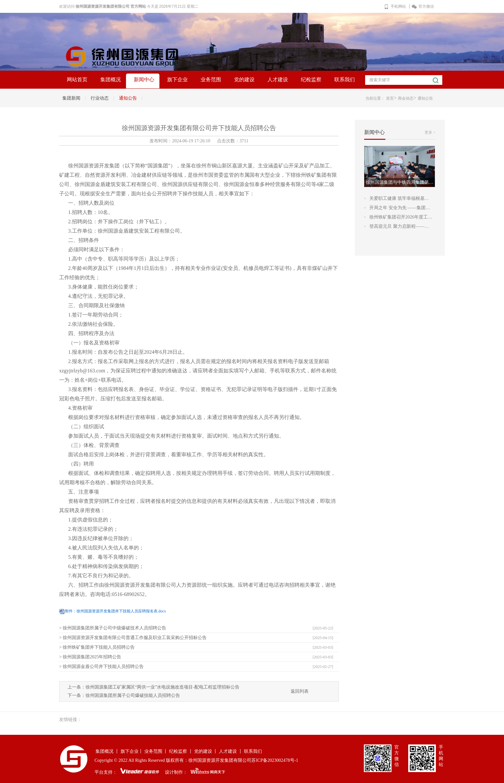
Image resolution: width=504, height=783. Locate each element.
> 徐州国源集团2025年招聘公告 (90, 656)
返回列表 (300, 691)
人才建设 (277, 79)
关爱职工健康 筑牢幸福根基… (399, 198)
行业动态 (100, 98)
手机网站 (395, 6)
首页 (390, 98)
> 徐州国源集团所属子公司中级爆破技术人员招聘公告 (112, 628)
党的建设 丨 (206, 751)
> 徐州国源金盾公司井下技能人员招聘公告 (101, 666)
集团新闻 (71, 98)
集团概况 (110, 79)
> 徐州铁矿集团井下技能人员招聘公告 (97, 647)
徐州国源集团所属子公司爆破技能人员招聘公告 (133, 695)
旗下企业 (177, 79)
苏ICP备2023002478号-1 (274, 760)
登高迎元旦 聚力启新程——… (399, 226)
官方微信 (423, 6)
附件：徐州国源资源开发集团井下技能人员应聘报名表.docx (115, 611)
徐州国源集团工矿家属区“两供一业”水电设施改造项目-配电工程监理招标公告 (162, 687)
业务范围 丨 (156, 751)
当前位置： (375, 98)
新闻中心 (144, 79)
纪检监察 (311, 79)
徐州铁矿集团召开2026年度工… (400, 217)
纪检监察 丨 (181, 751)
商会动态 (405, 98)
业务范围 (211, 79)
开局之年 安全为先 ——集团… (399, 207)
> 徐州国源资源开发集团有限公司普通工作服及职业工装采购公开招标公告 (133, 637)
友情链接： (70, 719)
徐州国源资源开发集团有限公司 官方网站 (111, 6)
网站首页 (77, 79)
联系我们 (344, 79)
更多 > (430, 132)
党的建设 (244, 79)
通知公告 (128, 98)
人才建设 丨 (231, 751)
